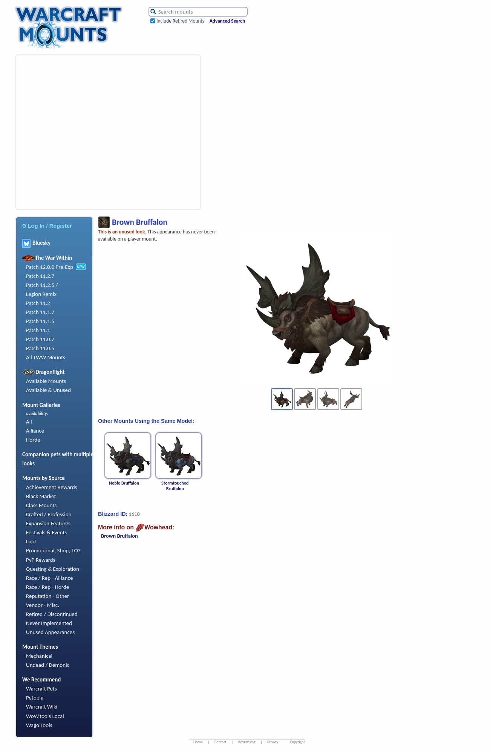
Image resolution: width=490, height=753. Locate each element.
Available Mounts (46, 381)
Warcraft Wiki (41, 706)
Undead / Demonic (47, 665)
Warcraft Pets (41, 688)
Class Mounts (41, 505)
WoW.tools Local (45, 716)
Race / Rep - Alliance (49, 578)
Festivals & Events (46, 532)
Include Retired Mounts (180, 21)
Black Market (41, 496)
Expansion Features (48, 523)
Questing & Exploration (52, 569)
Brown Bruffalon (119, 535)
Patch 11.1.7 (40, 312)
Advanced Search (227, 21)
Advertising (247, 741)
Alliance (35, 430)
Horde (33, 439)
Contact (220, 741)
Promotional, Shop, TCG (53, 550)
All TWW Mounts (45, 357)
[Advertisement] (73, 132)
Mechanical (39, 655)
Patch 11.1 (38, 330)
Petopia (34, 697)
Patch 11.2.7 (40, 276)
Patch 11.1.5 (40, 321)
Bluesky (36, 242)
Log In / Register (47, 226)
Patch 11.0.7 (40, 339)
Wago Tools (39, 725)
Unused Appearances (50, 632)
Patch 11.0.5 (40, 348)
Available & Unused (48, 390)
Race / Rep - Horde (47, 587)
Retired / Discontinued (52, 614)
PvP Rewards (40, 559)
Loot (31, 541)
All (29, 421)
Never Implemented (49, 623)
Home (198, 741)
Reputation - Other (47, 596)
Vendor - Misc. (42, 605)
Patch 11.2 (38, 303)
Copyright (297, 741)
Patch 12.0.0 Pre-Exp (49, 267)
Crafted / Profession (49, 514)
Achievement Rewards (51, 487)
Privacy (272, 741)
